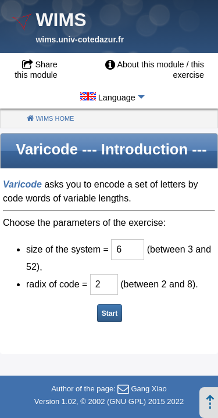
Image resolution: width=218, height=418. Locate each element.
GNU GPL (126, 401)
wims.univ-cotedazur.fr (79, 39)
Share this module (36, 70)
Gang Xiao (148, 388)
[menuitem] (140, 69)
